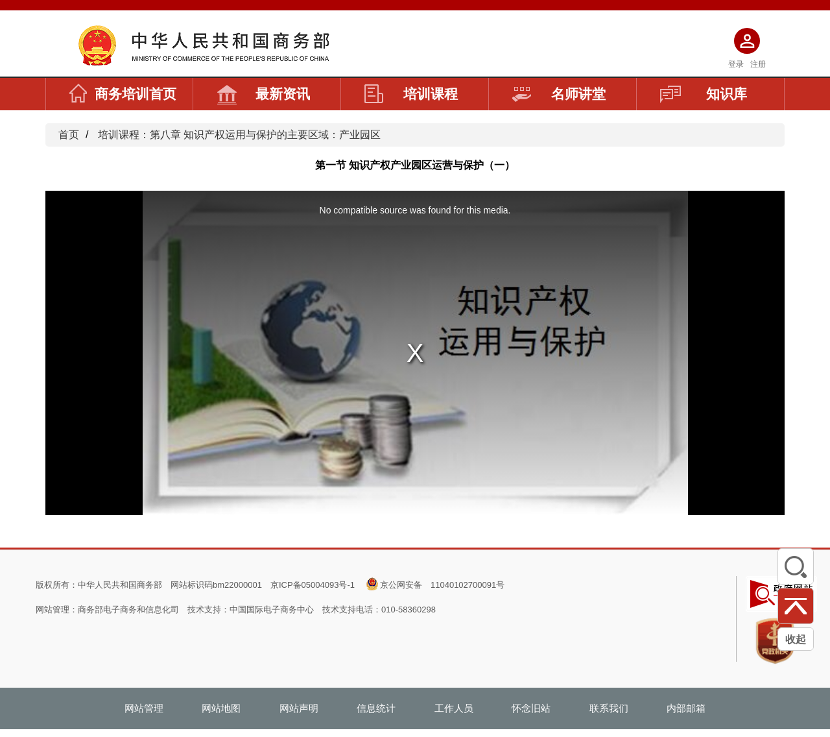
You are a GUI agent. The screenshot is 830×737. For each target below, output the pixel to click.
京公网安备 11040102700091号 (442, 585)
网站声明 (298, 708)
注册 (758, 64)
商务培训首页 (122, 94)
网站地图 (221, 708)
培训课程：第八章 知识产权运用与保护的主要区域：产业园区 (239, 134)
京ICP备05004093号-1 (312, 585)
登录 (736, 64)
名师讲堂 (559, 94)
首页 (68, 134)
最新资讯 (263, 94)
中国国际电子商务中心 (272, 609)
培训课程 (411, 94)
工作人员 (453, 708)
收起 (795, 639)
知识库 (703, 94)
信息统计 (376, 708)
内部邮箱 (686, 708)
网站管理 (143, 708)
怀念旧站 (531, 708)
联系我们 (608, 708)
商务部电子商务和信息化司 (128, 609)
